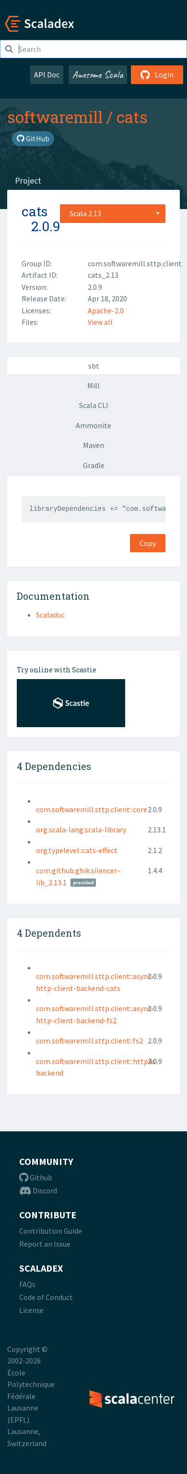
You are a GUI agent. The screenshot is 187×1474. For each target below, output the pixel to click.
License (31, 1310)
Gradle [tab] (94, 465)
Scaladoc (50, 614)
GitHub (33, 138)
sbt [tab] (93, 366)
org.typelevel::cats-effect (76, 850)
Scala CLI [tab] (93, 405)
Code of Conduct (46, 1297)
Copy (148, 543)
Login (157, 74)
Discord (38, 1190)
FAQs (27, 1284)
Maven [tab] (93, 445)
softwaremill (55, 116)
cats (132, 116)
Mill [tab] (93, 385)
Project (28, 180)
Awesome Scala (97, 74)
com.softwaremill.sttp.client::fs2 (89, 1040)
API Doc (46, 74)
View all (100, 322)
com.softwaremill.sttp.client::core (91, 809)
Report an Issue (44, 1244)
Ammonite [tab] (93, 425)
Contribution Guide (50, 1231)
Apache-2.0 (106, 310)
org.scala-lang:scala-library (81, 829)
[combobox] (112, 213)
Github (35, 1177)
